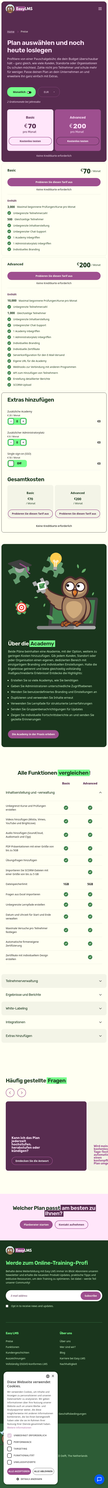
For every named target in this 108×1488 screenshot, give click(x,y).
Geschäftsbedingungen (72, 1413)
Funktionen (12, 1347)
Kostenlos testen (30, 141)
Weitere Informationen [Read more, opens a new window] (19, 1427)
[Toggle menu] (100, 8)
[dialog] (31, 1428)
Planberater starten (36, 1224)
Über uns (65, 1341)
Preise (9, 1341)
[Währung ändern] (49, 92)
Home (10, 31)
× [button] (52, 1376)
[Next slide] (21, 1092)
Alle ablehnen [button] (43, 1471)
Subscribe (91, 1295)
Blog (62, 1352)
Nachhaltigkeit (68, 1364)
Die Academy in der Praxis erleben (33, 734)
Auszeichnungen (15, 1358)
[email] (54, 1295)
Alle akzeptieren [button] (19, 1471)
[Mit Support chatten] (99, 1479)
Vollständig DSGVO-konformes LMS (26, 1364)
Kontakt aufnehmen (71, 1224)
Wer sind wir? (68, 1347)
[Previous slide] (10, 1092)
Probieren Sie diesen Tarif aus (54, 182)
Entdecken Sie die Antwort (32, 1161)
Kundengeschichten (17, 1352)
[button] (30, 1479)
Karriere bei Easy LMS (72, 1358)
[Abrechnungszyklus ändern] (21, 92)
